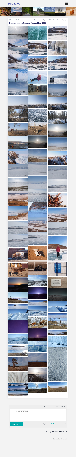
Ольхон (59, 20)
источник (57, 453)
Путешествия (38, 20)
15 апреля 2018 (14, 20)
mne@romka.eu (36, 450)
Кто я (11, 450)
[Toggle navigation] (66, 3)
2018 (49, 20)
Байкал (53, 20)
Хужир (64, 20)
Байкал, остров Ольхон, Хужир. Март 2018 (27, 23)
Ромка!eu (14, 3)
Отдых (45, 20)
